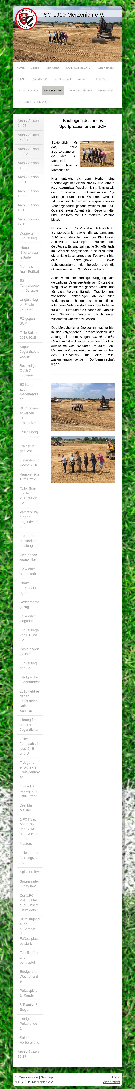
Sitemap (47, 1077)
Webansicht (111, 1082)
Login (116, 1077)
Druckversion (27, 1077)
